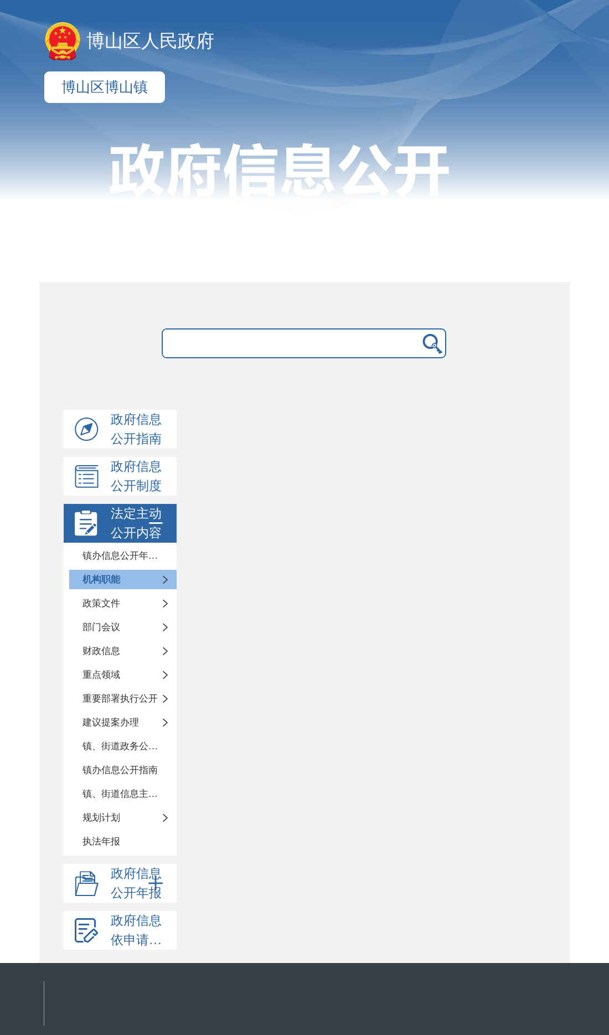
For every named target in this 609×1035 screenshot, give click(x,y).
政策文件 (101, 603)
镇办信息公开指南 (120, 770)
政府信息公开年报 (139, 883)
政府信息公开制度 (136, 476)
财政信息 (101, 651)
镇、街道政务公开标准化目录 (129, 746)
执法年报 (101, 841)
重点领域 (101, 675)
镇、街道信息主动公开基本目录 (129, 794)
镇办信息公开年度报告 (129, 555)
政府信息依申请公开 (142, 930)
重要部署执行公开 (120, 698)
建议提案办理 (110, 722)
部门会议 (101, 627)
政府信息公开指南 (136, 429)
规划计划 (101, 817)
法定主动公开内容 (139, 523)
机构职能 (101, 579)
